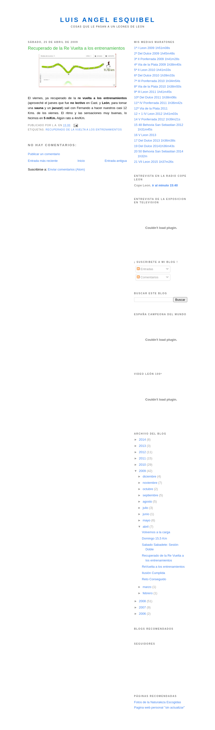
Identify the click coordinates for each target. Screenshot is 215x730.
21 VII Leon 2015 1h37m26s (153, 162)
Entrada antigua (116, 161)
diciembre (150, 476)
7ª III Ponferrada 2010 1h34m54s (157, 81)
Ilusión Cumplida (153, 573)
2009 (143, 471)
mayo (147, 520)
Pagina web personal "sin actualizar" (159, 707)
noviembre (150, 482)
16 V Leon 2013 (145, 135)
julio (146, 508)
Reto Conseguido (154, 579)
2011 (143, 458)
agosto (148, 501)
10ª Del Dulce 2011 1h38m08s (155, 97)
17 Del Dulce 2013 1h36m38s (154, 140)
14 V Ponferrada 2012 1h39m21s (157, 119)
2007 (143, 607)
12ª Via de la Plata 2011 (151, 108)
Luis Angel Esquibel (107, 19)
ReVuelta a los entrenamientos (163, 566)
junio (146, 514)
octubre (148, 489)
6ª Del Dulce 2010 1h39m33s (154, 75)
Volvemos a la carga (156, 532)
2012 (143, 452)
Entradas (145, 269)
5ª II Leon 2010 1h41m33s (152, 70)
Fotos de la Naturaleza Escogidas (157, 702)
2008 (143, 601)
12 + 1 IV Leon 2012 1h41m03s (156, 114)
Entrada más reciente (43, 161)
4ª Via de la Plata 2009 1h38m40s (157, 64)
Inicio (81, 161)
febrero (148, 593)
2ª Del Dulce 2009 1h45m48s (154, 53)
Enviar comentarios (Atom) (66, 169)
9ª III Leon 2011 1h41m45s (153, 92)
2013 (143, 446)
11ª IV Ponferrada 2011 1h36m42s (158, 103)
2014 (143, 439)
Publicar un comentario (44, 154)
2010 (143, 464)
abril (146, 526)
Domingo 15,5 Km (154, 538)
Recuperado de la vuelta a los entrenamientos (84, 129)
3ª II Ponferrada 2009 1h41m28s (157, 59)
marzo (147, 587)
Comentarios (147, 277)
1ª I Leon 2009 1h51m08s (152, 48)
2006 (143, 613)
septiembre (151, 495)
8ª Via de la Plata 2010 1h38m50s (157, 86)
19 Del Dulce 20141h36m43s (154, 146)
